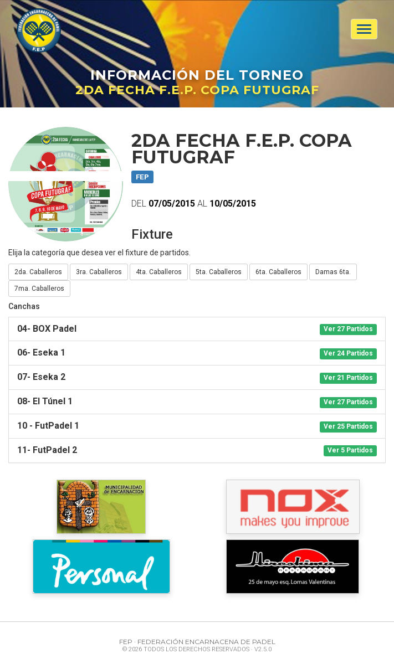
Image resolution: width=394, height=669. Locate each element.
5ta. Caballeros (219, 272)
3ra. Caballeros (99, 272)
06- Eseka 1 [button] (197, 353)
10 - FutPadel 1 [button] (197, 426)
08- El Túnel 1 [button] (197, 401)
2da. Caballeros (38, 272)
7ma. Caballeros (39, 288)
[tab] (197, 329)
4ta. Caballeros (159, 272)
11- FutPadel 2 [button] (197, 450)
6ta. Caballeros (278, 272)
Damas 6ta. (333, 272)
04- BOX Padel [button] (197, 329)
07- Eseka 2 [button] (197, 377)
